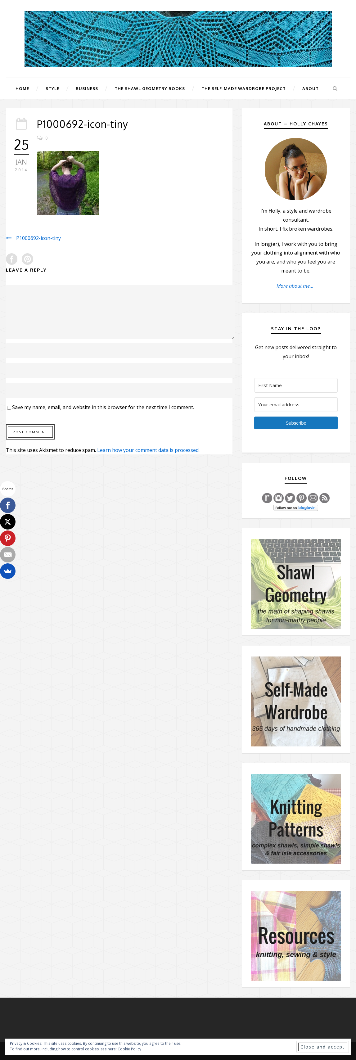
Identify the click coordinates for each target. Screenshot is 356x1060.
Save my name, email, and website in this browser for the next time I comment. (103, 407)
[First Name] (296, 385)
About (310, 88)
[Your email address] (296, 404)
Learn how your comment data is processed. (148, 450)
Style (52, 88)
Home (22, 88)
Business (87, 88)
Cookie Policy (129, 1049)
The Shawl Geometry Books (150, 88)
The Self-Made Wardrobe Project (243, 88)
